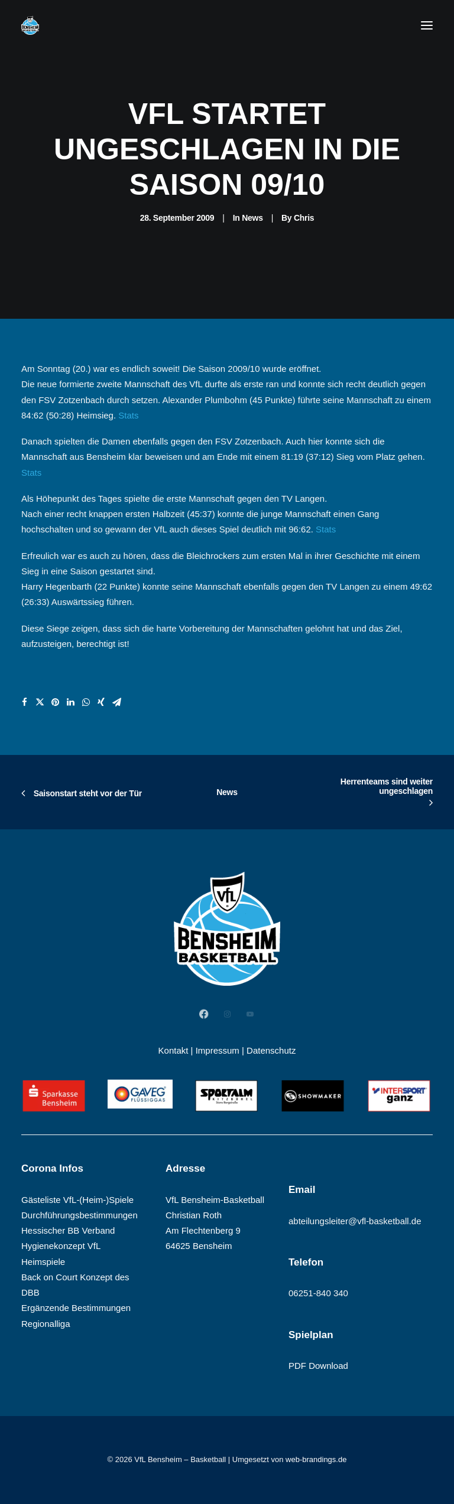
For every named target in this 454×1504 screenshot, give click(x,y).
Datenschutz (271, 1050)
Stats (128, 415)
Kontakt (173, 1050)
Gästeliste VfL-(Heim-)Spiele (77, 1200)
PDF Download (318, 1366)
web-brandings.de (316, 1459)
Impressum (217, 1050)
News (252, 218)
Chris (304, 218)
